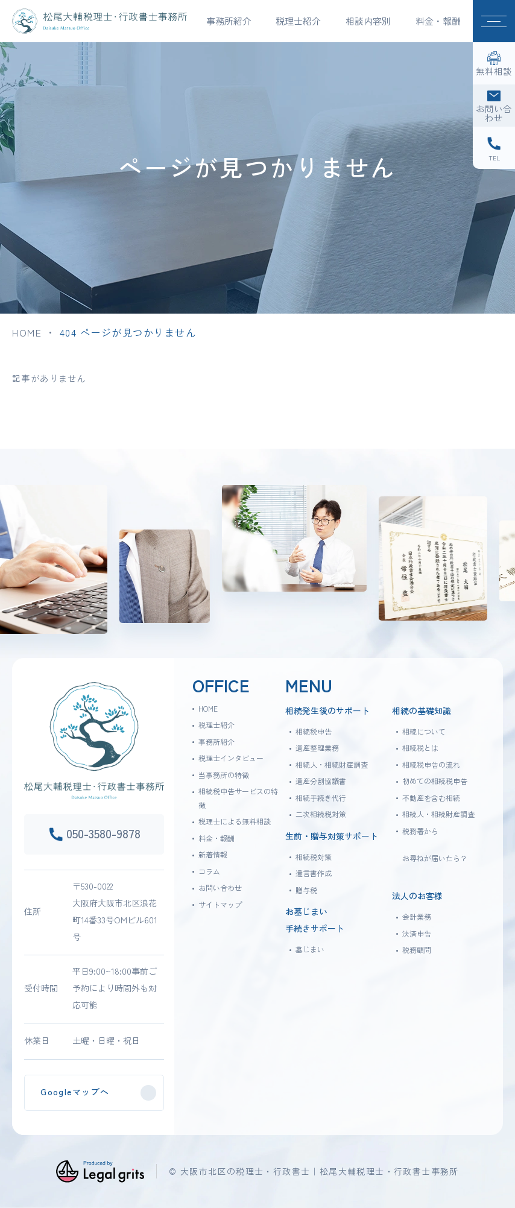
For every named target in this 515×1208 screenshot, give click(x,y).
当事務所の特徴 (223, 775)
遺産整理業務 (317, 747)
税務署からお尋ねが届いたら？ (434, 844)
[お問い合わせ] (494, 105)
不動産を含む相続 (431, 797)
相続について (424, 731)
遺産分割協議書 (320, 781)
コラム (209, 871)
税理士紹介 (216, 724)
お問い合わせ (220, 887)
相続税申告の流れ (431, 764)
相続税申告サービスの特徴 (238, 798)
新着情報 (212, 854)
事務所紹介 (216, 741)
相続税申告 (313, 731)
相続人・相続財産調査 (331, 764)
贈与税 (306, 890)
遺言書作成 (313, 873)
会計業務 (416, 916)
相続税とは (420, 747)
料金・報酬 (438, 20)
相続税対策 (313, 857)
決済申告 (416, 933)
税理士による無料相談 (234, 821)
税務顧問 (416, 949)
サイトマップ (220, 904)
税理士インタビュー (231, 758)
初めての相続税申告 (434, 781)
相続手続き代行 (320, 797)
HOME (27, 332)
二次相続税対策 (320, 814)
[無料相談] (494, 63)
